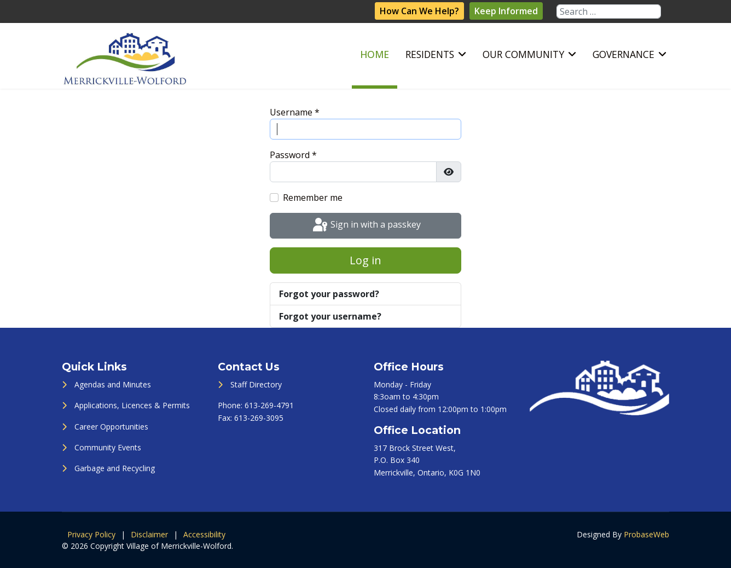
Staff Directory (256, 384)
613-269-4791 (269, 405)
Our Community (523, 54)
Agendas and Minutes (112, 384)
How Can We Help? (419, 11)
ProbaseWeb (646, 534)
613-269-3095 (258, 418)
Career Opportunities (111, 426)
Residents (429, 54)
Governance (623, 54)
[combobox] (608, 11)
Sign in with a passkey (366, 225)
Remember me (313, 198)
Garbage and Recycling (114, 468)
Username (295, 112)
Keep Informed (506, 11)
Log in (365, 260)
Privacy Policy (91, 534)
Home (374, 54)
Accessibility (204, 534)
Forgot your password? (329, 294)
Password (293, 155)
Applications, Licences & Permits (132, 405)
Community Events (107, 447)
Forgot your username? (330, 316)
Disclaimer (149, 534)
